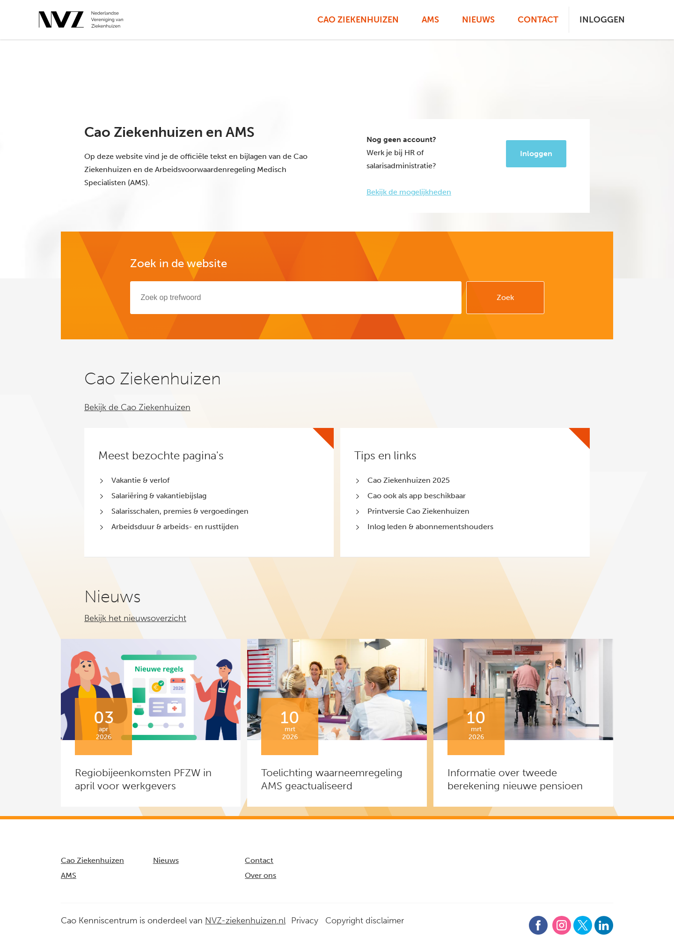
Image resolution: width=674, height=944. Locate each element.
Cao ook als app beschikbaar (416, 495)
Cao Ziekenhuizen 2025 (408, 480)
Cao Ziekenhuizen (358, 20)
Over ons (260, 875)
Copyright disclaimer (364, 920)
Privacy (304, 920)
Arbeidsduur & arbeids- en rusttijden (175, 526)
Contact (538, 20)
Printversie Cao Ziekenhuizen (418, 511)
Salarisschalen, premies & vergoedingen (180, 511)
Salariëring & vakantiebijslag (158, 495)
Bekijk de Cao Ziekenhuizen (137, 407)
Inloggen (602, 20)
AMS (430, 20)
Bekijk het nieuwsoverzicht (135, 618)
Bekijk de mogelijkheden (408, 191)
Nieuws (478, 20)
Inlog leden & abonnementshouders (430, 526)
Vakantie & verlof (140, 480)
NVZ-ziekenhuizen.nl (245, 920)
